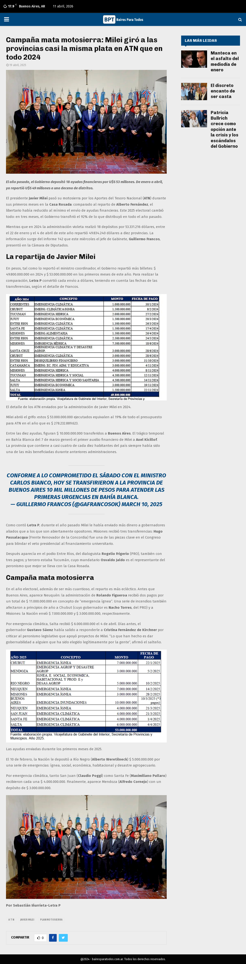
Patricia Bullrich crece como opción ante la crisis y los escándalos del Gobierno (224, 129)
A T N (11, 919)
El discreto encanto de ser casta (223, 91)
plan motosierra (51, 919)
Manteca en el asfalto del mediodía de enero (225, 61)
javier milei (27, 919)
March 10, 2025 (142, 504)
